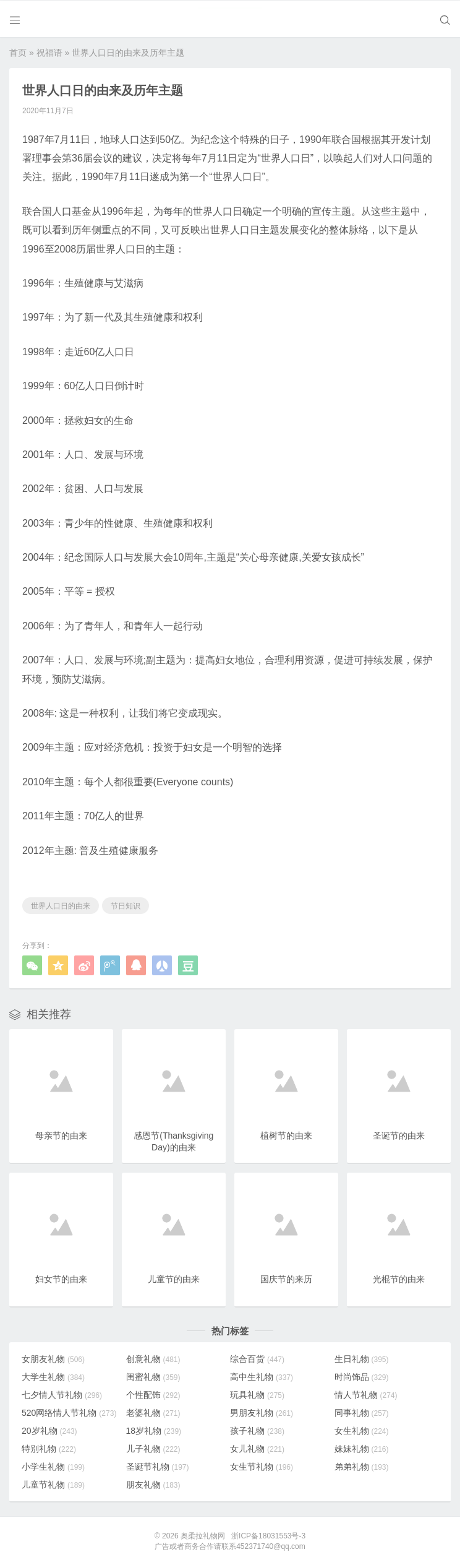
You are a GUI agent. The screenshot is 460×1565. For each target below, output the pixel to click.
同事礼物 (361, 1412)
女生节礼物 (261, 1466)
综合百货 (257, 1358)
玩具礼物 (257, 1394)
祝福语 (49, 52)
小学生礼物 (53, 1466)
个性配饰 (153, 1394)
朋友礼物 (153, 1484)
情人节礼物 (366, 1394)
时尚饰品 (361, 1376)
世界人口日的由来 (60, 905)
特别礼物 (49, 1448)
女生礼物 (361, 1430)
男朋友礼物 (261, 1412)
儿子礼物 (153, 1448)
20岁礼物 (49, 1430)
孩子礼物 (257, 1430)
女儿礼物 (257, 1448)
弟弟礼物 (361, 1466)
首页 (18, 52)
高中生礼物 (261, 1376)
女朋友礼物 (53, 1358)
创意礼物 (153, 1358)
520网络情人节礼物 (69, 1412)
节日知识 (125, 905)
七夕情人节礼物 (62, 1394)
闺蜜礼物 (153, 1376)
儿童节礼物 (53, 1484)
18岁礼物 (154, 1430)
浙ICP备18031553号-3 (268, 1535)
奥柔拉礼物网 (203, 1535)
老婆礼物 (153, 1412)
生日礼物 (361, 1358)
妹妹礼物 (361, 1448)
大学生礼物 (53, 1376)
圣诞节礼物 (157, 1466)
